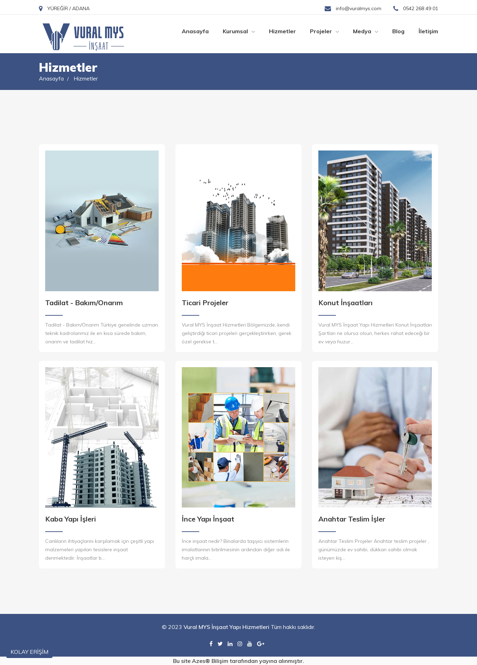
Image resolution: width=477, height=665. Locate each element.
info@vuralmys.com (353, 8)
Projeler (324, 31)
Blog (398, 31)
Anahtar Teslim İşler (351, 518)
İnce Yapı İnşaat (208, 518)
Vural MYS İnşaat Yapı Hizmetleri (226, 626)
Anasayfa (195, 31)
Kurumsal (239, 31)
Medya (365, 31)
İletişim (428, 31)
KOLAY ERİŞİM (29, 651)
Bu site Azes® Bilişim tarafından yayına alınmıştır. (238, 660)
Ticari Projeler (205, 302)
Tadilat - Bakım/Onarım (84, 302)
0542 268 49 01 (415, 8)
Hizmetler (282, 31)
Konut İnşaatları (345, 302)
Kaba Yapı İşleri (70, 518)
